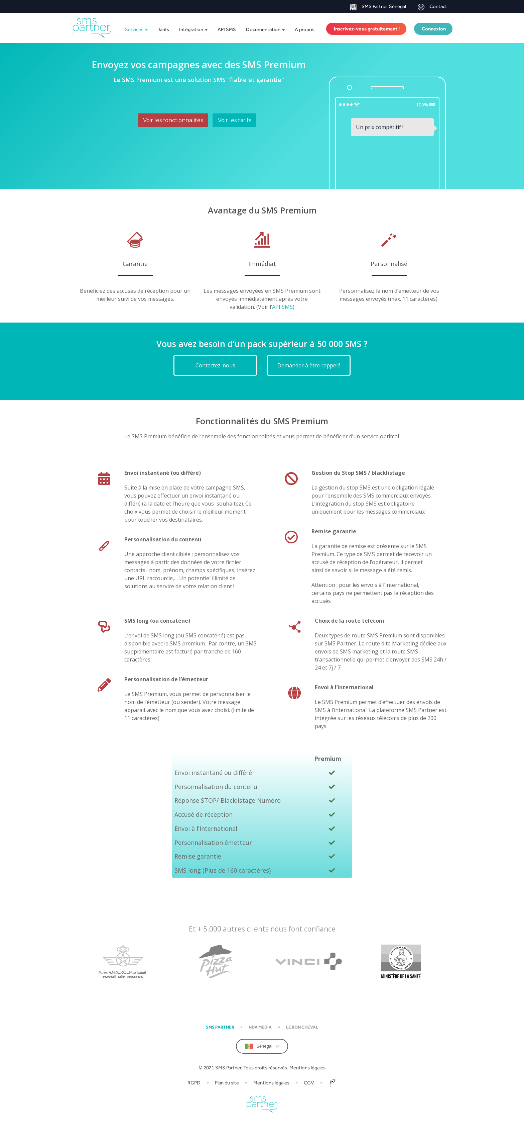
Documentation (265, 29)
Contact (432, 6)
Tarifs (163, 29)
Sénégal (262, 1046)
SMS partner (220, 1027)
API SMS (227, 29)
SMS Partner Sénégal (378, 6)
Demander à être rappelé (309, 365)
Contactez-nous (215, 365)
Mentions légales (307, 1067)
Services (136, 29)
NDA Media (260, 1027)
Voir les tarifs (234, 120)
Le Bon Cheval (302, 1027)
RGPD (194, 1082)
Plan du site (227, 1082)
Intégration (193, 29)
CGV (309, 1082)
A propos (304, 29)
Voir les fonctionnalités (173, 120)
